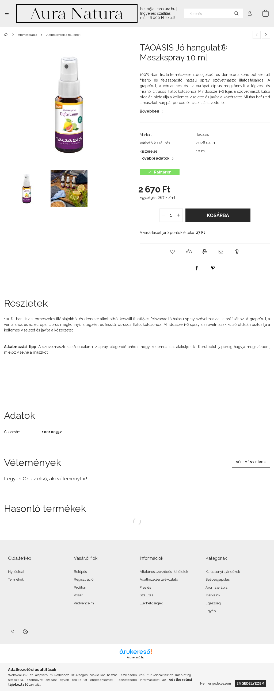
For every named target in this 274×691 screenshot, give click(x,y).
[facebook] (197, 268)
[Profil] (249, 13)
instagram (12, 631)
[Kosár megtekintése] (262, 13)
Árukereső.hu (135, 657)
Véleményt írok (251, 462)
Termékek (16, 579)
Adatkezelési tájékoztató (159, 579)
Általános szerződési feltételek (164, 572)
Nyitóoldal (16, 572)
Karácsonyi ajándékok (223, 572)
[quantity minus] (164, 215)
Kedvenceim (84, 603)
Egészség (213, 603)
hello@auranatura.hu (157, 9)
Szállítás (146, 595)
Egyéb (211, 611)
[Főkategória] (7, 35)
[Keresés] (213, 13)
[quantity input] (171, 215)
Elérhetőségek (151, 603)
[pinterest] (213, 268)
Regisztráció (83, 579)
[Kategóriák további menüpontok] (6, 13)
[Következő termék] (266, 35)
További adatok (154, 158)
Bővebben (149, 111)
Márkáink (213, 595)
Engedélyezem (250, 683)
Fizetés (145, 587)
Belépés (80, 572)
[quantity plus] (178, 215)
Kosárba (218, 215)
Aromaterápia (216, 587)
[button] (173, 252)
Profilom (80, 587)
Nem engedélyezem (215, 683)
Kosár (78, 595)
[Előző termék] (257, 35)
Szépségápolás (218, 579)
